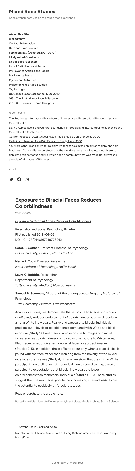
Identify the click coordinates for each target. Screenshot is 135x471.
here (59, 393)
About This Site (19, 34)
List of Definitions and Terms (27, 66)
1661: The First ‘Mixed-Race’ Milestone (33, 98)
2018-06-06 (23, 213)
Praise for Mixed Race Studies (28, 84)
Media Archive (90, 401)
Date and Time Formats (23, 48)
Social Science (110, 401)
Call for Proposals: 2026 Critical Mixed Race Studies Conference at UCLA (54, 136)
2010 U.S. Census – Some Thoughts (31, 103)
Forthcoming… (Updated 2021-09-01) (32, 52)
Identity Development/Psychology (59, 401)
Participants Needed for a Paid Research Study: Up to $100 (45, 141)
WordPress (77, 462)
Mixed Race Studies (32, 11)
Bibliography (17, 39)
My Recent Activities (22, 80)
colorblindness (79, 317)
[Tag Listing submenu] (24, 89)
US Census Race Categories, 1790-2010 (34, 94)
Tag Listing (16, 89)
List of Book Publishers (23, 61)
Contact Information (22, 43)
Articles (32, 401)
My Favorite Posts (20, 75)
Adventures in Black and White (38, 427)
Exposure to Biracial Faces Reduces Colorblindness (58, 203)
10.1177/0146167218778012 (42, 240)
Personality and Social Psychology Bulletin (45, 229)
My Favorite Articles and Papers (29, 71)
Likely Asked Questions (24, 57)
